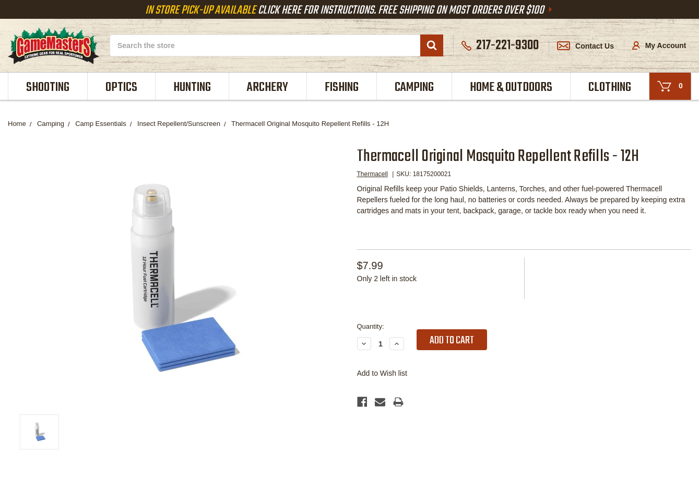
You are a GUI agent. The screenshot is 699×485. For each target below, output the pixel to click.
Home (17, 124)
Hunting (192, 87)
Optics (121, 87)
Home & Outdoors (511, 87)
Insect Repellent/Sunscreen (178, 124)
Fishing (342, 87)
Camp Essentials (100, 124)
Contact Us (585, 46)
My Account (659, 45)
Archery (267, 87)
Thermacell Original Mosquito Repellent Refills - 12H (310, 124)
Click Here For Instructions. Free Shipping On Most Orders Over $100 (349, 10)
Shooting (47, 87)
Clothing (609, 87)
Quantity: (370, 326)
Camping (414, 87)
